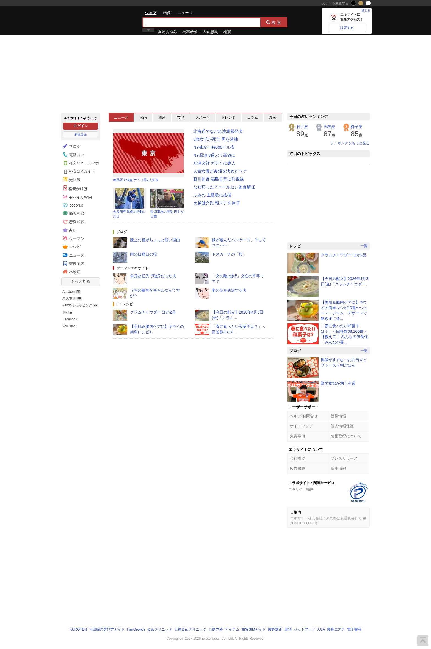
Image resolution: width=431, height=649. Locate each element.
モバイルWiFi (77, 197)
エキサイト (81, 20)
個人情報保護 (342, 426)
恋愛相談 (72, 221)
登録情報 (338, 416)
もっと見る (80, 281)
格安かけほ (75, 188)
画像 (167, 12)
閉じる (366, 10)
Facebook (69, 319)
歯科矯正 (275, 629)
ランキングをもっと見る (350, 143)
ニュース (185, 12)
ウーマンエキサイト (132, 268)
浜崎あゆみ (167, 31)
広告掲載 (297, 468)
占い (69, 230)
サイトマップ (301, 426)
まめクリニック (159, 629)
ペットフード (304, 629)
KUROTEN (78, 629)
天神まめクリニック (190, 629)
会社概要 (297, 458)
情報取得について (346, 436)
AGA (321, 629)
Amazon (68, 291)
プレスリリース (344, 458)
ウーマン (72, 238)
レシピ (71, 246)
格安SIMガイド (78, 171)
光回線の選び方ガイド (107, 629)
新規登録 (80, 134)
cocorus (73, 205)
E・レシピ (124, 304)
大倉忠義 (210, 31)
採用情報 (338, 468)
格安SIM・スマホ (80, 162)
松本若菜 (190, 31)
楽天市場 (69, 298)
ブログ (71, 146)
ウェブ (150, 12)
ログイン (80, 126)
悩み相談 (72, 213)
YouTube (69, 326)
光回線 (71, 179)
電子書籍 (354, 629)
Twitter (67, 312)
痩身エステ (336, 629)
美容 (288, 629)
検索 (274, 22)
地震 (227, 31)
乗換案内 (72, 263)
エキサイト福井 (300, 489)
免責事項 (297, 436)
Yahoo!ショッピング (77, 305)
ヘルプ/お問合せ (304, 416)
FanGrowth (136, 629)
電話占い (72, 154)
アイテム (232, 629)
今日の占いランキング (308, 116)
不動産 (71, 271)
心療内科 (216, 629)
